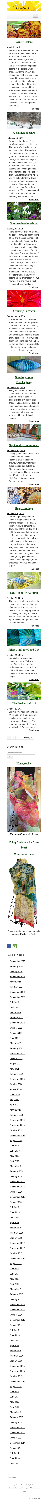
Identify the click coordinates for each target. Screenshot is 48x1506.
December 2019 (17, 1120)
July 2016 (14, 1330)
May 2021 (14, 1069)
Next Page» (27, 738)
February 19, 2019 (15, 138)
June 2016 (15, 1335)
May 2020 (14, 1100)
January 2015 (16, 1422)
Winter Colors (24, 42)
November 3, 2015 (15, 514)
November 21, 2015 (16, 387)
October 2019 (16, 1130)
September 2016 (17, 1320)
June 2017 (15, 1274)
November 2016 (17, 1310)
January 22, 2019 (15, 229)
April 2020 (14, 1105)
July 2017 (14, 1269)
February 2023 (16, 1018)
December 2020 (17, 1079)
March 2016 (15, 1351)
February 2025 (16, 966)
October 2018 (16, 1192)
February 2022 (16, 1048)
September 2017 (17, 1258)
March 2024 (15, 982)
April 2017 (14, 1284)
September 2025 (17, 961)
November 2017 (17, 1248)
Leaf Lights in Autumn (24, 592)
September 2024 (17, 977)
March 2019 (15, 1166)
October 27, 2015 (15, 598)
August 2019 (16, 1141)
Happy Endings (24, 508)
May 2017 (14, 1279)
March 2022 (15, 1043)
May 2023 (14, 1007)
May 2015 (14, 1402)
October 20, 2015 (15, 709)
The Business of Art (24, 703)
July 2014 (14, 1453)
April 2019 (14, 1161)
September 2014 (17, 1443)
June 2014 (15, 1458)
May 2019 (14, 1156)
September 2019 (17, 1135)
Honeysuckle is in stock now (24, 834)
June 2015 (15, 1397)
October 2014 (16, 1438)
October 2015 (16, 1376)
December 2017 (17, 1243)
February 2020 (16, 1115)
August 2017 (16, 1263)
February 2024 (16, 987)
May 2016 (14, 1340)
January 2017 (16, 1299)
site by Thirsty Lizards (35, 1498)
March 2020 (15, 1110)
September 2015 (17, 1381)
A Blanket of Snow (24, 132)
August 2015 (16, 1386)
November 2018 (17, 1187)
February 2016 (16, 1356)
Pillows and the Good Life (24, 649)
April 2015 (14, 1407)
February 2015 (16, 1417)
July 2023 (14, 1002)
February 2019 (16, 1171)
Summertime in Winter (24, 223)
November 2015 (17, 1371)
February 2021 (16, 1074)
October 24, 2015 (15, 655)
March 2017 (15, 1289)
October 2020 (16, 1084)
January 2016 (16, 1361)
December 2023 (17, 992)
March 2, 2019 (13, 47)
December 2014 (17, 1427)
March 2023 (15, 1012)
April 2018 (14, 1223)
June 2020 (15, 1094)
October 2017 (16, 1253)
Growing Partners (24, 311)
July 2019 (14, 1146)
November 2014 (17, 1433)
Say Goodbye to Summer (24, 445)
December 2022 (17, 1023)
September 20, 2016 (16, 316)
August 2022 (16, 1033)
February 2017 (16, 1294)
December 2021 (17, 1053)
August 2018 (16, 1202)
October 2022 (16, 1028)
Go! (10, 756)
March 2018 (15, 1228)
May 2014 (14, 1463)
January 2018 (16, 1238)
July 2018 (14, 1207)
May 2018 (14, 1217)
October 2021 (16, 1059)
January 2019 (16, 1176)
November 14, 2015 (16, 450)
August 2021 (16, 1064)
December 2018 (17, 1182)
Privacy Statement (12, 1477)
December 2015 (17, 1366)
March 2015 (15, 1412)
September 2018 (17, 1197)
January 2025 (16, 971)
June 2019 (15, 1151)
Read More (34, 109)
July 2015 (14, 1392)
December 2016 (17, 1304)
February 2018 (16, 1233)
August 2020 (16, 1089)
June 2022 (15, 1038)
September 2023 (17, 997)
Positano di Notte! (28, 934)
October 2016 (16, 1315)
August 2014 (16, 1448)
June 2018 (15, 1212)
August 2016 (16, 1325)
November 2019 (17, 1125)
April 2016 (14, 1345)
